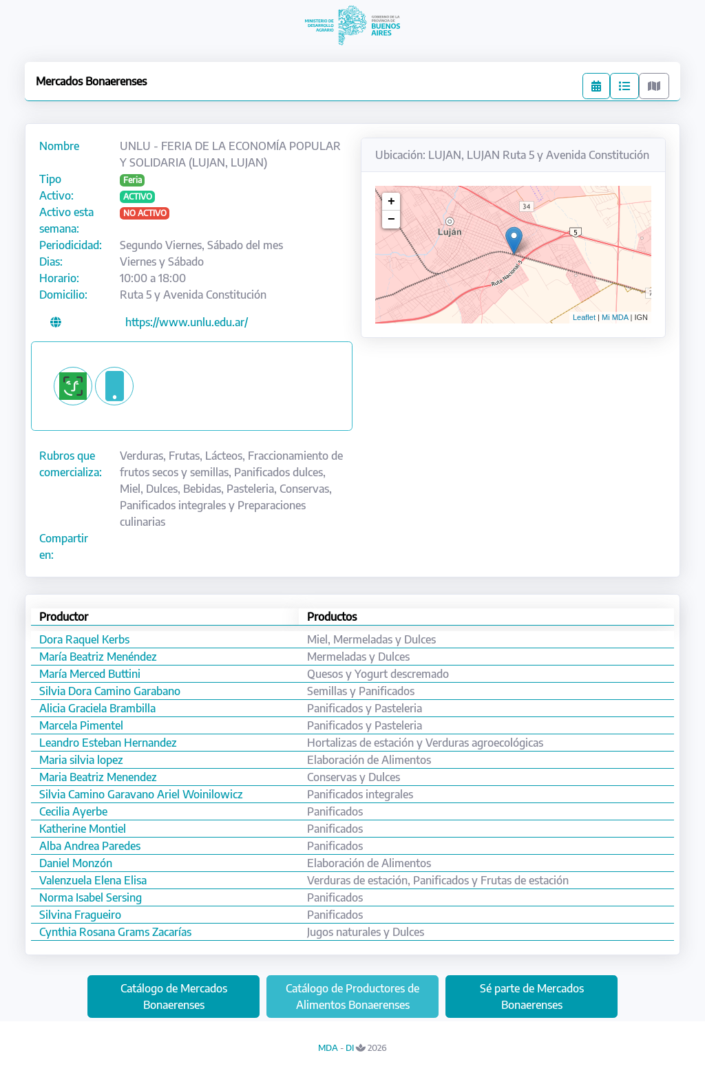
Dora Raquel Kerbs (84, 639)
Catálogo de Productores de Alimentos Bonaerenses (352, 996)
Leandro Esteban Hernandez (108, 742)
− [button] (391, 219)
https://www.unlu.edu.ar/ (186, 322)
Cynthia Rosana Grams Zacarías (115, 932)
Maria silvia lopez (81, 760)
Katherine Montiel (82, 828)
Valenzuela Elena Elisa (93, 880)
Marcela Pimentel (81, 725)
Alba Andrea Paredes (89, 846)
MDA (328, 1047)
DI (350, 1047)
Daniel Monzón (75, 863)
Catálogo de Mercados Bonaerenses (173, 996)
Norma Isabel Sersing (90, 897)
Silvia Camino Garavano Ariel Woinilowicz (141, 794)
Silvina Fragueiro (80, 915)
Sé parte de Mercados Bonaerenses (532, 996)
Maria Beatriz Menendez (98, 777)
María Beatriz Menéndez (98, 656)
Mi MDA (615, 317)
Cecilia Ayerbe (73, 811)
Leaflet (584, 317)
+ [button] (391, 201)
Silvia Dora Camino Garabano (109, 691)
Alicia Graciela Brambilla (97, 708)
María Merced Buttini (89, 674)
